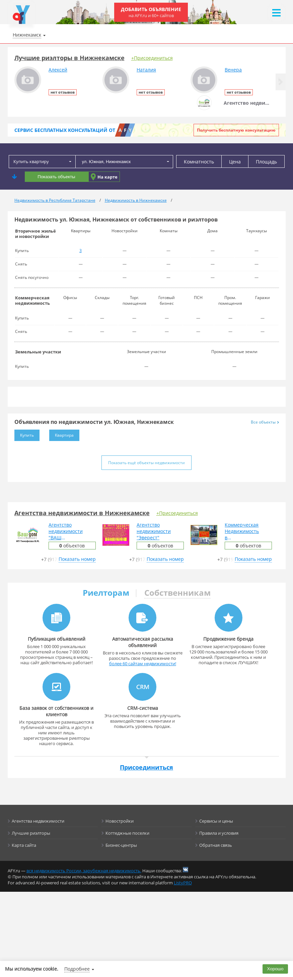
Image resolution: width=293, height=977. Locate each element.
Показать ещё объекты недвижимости (146, 463)
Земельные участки (38, 352)
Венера (233, 69)
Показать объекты (56, 176)
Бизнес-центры (121, 845)
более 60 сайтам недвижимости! (142, 664)
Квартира (61, 434)
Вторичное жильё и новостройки (35, 233)
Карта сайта (24, 845)
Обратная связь (215, 845)
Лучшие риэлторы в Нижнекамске (69, 58)
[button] (281, 82)
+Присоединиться (152, 58)
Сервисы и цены (216, 821)
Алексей (58, 69)
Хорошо (275, 968)
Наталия (146, 69)
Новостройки (119, 821)
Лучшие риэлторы (31, 833)
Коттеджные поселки (127, 833)
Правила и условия (218, 833)
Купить (24, 434)
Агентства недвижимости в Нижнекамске (82, 513)
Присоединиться (146, 767)
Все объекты (265, 422)
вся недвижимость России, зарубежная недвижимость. (83, 871)
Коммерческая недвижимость (32, 300)
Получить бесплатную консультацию (236, 130)
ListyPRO (183, 883)
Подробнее (77, 969)
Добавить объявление (151, 12)
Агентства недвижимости (38, 821)
